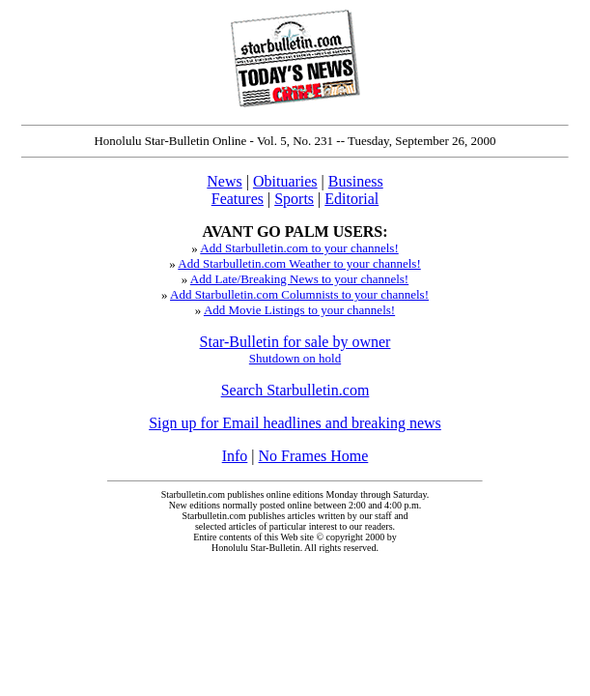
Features (237, 198)
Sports (294, 198)
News (224, 181)
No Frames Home (314, 456)
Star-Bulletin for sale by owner (295, 342)
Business (355, 181)
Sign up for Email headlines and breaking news (295, 423)
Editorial (351, 198)
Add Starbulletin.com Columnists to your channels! (299, 294)
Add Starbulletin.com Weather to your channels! (299, 263)
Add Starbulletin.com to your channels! (299, 248)
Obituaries (285, 181)
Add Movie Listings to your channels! (299, 310)
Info (235, 456)
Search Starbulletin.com (295, 390)
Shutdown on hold (295, 358)
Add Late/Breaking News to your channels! (299, 279)
